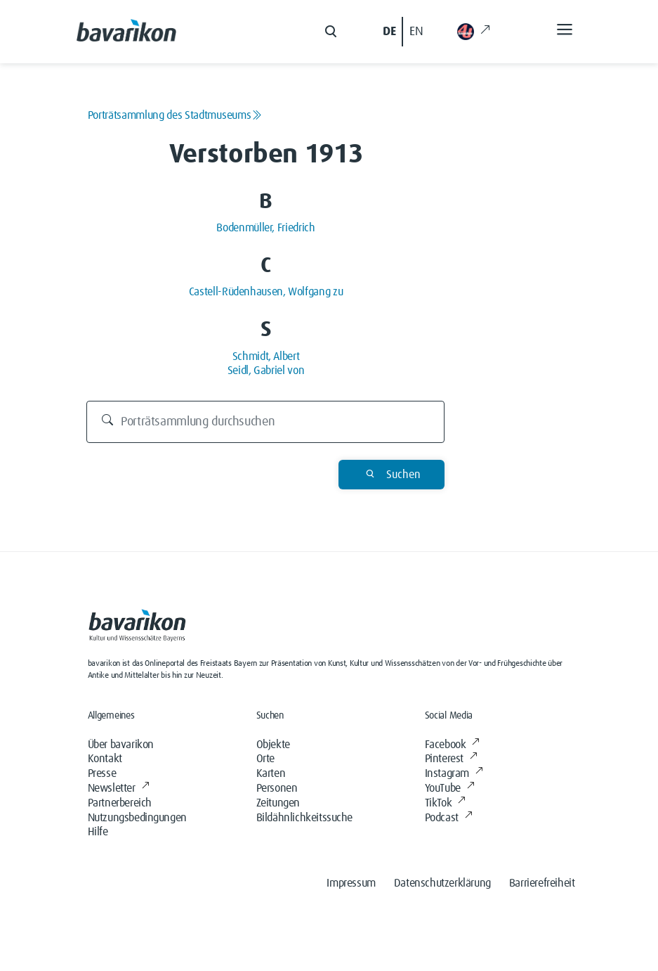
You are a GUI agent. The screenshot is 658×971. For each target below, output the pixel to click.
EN (416, 31)
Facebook (452, 745)
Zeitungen (278, 803)
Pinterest (451, 759)
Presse (102, 773)
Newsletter (119, 788)
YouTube (450, 788)
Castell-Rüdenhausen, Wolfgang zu (266, 291)
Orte (265, 758)
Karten (271, 773)
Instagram (454, 773)
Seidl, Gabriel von (266, 370)
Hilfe (98, 831)
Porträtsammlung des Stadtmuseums (175, 115)
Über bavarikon (121, 744)
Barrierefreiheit (542, 883)
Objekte (273, 744)
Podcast (449, 818)
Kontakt (105, 758)
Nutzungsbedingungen (137, 817)
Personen (277, 788)
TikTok (445, 803)
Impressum (351, 883)
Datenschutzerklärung (442, 883)
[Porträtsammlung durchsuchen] (265, 422)
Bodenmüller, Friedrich (265, 227)
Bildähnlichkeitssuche (304, 817)
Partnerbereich (120, 803)
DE (389, 31)
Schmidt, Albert (266, 356)
